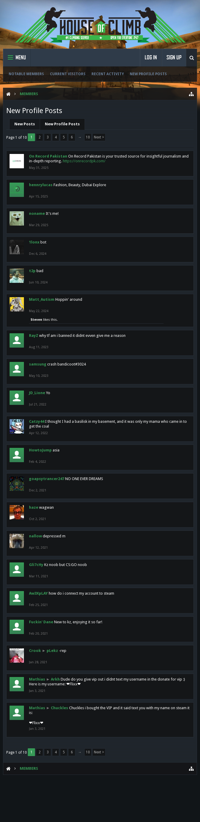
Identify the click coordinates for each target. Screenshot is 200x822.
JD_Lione (37, 393)
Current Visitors (68, 74)
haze (33, 507)
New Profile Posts (148, 74)
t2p (32, 271)
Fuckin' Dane (41, 622)
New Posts (24, 124)
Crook (35, 650)
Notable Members (26, 74)
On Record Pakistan (48, 156)
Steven (36, 320)
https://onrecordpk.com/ (84, 161)
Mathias (37, 679)
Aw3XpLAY (38, 593)
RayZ (33, 335)
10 (88, 137)
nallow (35, 536)
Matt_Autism (41, 299)
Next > (99, 137)
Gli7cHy (36, 564)
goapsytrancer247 (46, 478)
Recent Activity (107, 74)
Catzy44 (36, 421)
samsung (37, 364)
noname (37, 213)
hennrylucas (41, 185)
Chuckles (59, 708)
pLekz (52, 650)
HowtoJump (40, 450)
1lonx (34, 242)
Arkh (55, 679)
